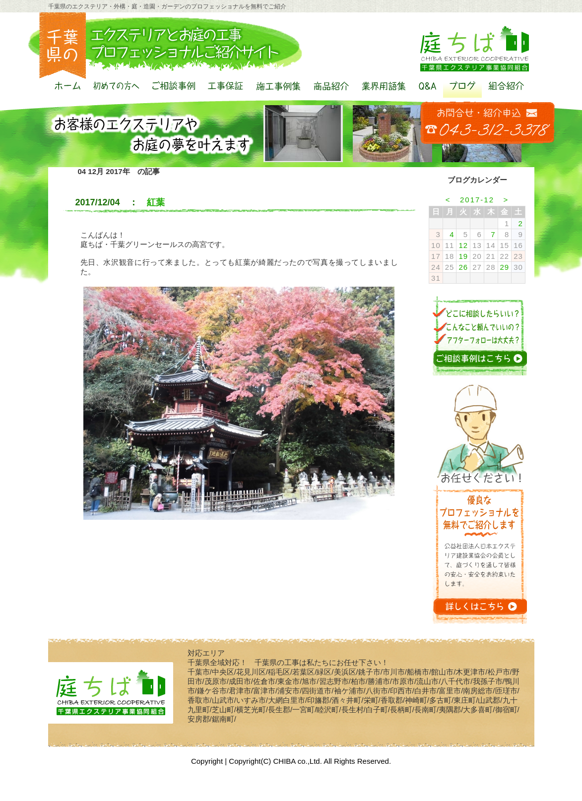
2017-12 (477, 199)
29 (505, 267)
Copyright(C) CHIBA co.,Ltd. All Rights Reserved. (310, 761)
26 (463, 267)
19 (463, 256)
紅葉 (156, 202)
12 (463, 245)
